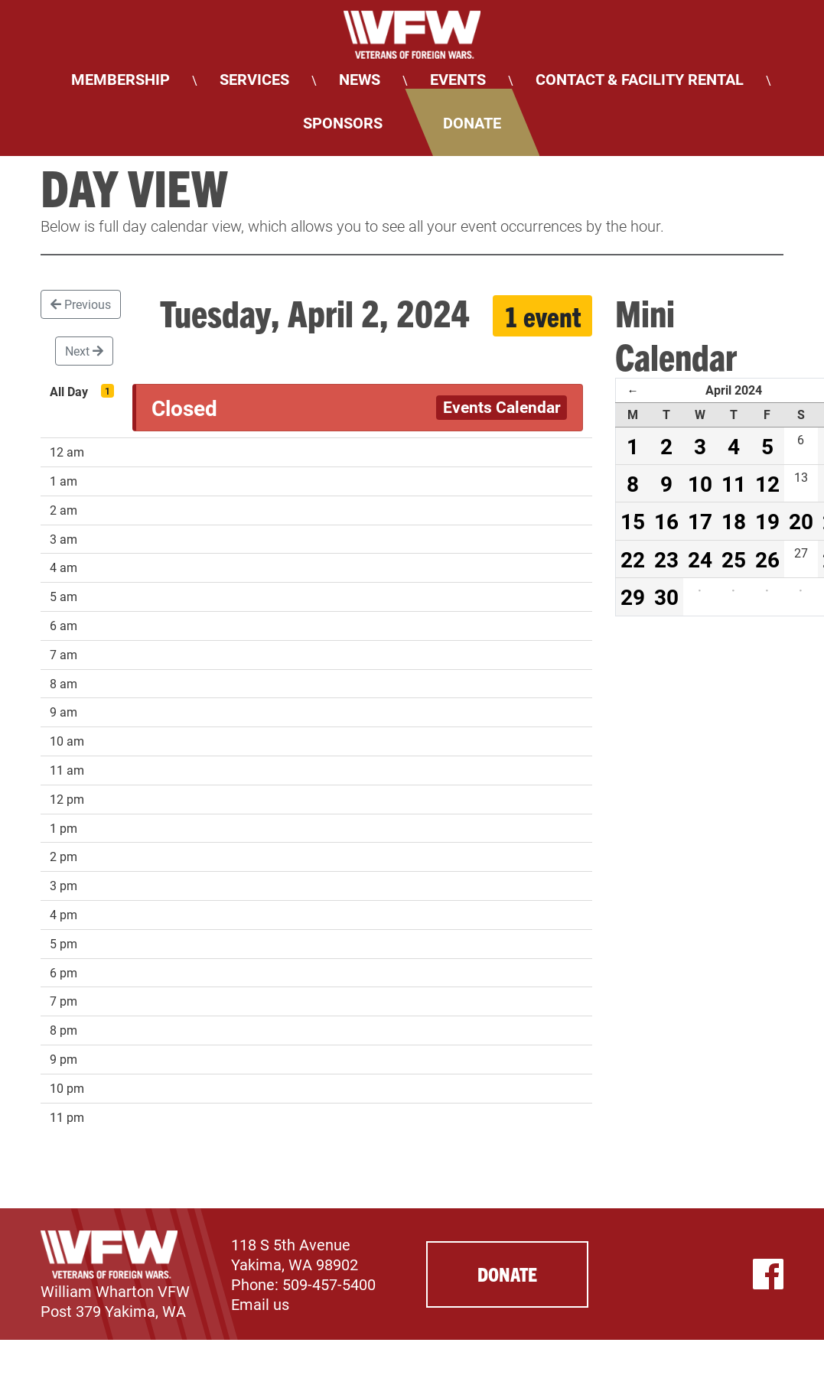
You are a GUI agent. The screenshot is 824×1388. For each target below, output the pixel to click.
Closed (184, 407)
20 (801, 520)
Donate (472, 122)
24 (700, 559)
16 (666, 520)
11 (733, 483)
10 (700, 483)
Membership (120, 79)
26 (767, 559)
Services (254, 79)
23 (666, 559)
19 (767, 520)
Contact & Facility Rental (640, 79)
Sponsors (343, 122)
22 (632, 559)
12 (767, 483)
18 (733, 520)
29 (632, 596)
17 (700, 520)
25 (733, 559)
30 (666, 596)
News (359, 79)
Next (84, 351)
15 (632, 520)
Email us (260, 1304)
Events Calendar (502, 407)
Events (458, 79)
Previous (80, 304)
